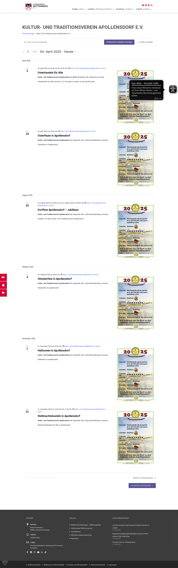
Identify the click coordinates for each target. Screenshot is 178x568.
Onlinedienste (75, 532)
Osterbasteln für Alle (50, 72)
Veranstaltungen (28, 33)
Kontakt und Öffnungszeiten (77, 565)
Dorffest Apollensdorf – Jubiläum (58, 210)
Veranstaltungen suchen (119, 42)
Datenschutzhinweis (98, 565)
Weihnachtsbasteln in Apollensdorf (59, 416)
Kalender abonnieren (141, 485)
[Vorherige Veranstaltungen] (23, 51)
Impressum (112, 565)
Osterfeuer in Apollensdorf (54, 135)
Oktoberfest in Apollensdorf (55, 278)
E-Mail (32, 542)
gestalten (143, 9)
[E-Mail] (27, 542)
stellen (78, 9)
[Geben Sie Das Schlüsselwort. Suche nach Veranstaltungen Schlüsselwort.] (63, 42)
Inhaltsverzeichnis (34, 565)
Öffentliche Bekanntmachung (81, 535)
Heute (35, 51)
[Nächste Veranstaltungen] (28, 51)
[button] (5, 563)
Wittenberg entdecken (101, 9)
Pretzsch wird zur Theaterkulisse (123, 542)
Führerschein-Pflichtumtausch (81, 528)
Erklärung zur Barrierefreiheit (54, 565)
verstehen (125, 9)
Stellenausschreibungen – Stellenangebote (86, 525)
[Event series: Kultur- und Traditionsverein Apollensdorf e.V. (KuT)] (87, 68)
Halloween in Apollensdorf (54, 350)
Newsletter (75, 538)
